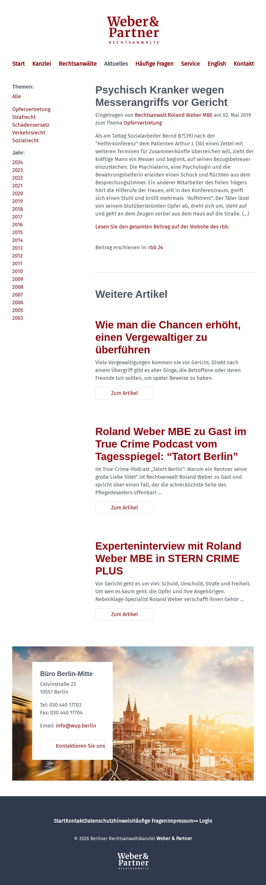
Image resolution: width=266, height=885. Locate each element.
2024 (17, 162)
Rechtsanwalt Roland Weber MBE (174, 115)
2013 (17, 248)
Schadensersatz (30, 125)
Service (190, 63)
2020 (17, 193)
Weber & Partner (174, 838)
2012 (17, 256)
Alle (16, 96)
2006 (17, 302)
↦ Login (203, 821)
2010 (17, 271)
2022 (17, 178)
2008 (17, 287)
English (217, 63)
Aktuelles (116, 63)
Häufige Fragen (154, 63)
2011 (17, 263)
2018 (17, 209)
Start (18, 63)
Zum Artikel (124, 393)
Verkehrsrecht (28, 133)
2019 (17, 201)
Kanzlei (41, 63)
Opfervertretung (31, 109)
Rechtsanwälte (78, 63)
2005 (17, 310)
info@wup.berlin (76, 725)
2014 (17, 240)
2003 (17, 318)
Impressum (180, 821)
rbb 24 (155, 247)
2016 (17, 224)
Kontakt (244, 63)
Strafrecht (24, 117)
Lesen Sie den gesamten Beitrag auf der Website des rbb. (163, 227)
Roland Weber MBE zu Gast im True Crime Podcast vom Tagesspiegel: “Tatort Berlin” (171, 444)
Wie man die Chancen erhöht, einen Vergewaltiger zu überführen (168, 337)
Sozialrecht (25, 140)
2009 (17, 279)
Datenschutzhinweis (108, 821)
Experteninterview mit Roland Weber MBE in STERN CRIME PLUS (168, 558)
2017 (17, 217)
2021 (17, 186)
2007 (17, 295)
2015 (17, 232)
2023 (17, 170)
